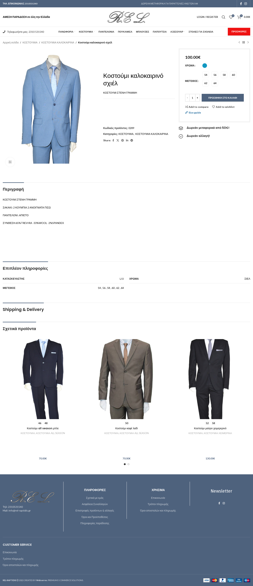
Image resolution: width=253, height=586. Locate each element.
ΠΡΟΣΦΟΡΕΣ (239, 31)
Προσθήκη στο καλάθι (222, 97)
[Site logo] (126, 16)
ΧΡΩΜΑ (190, 65)
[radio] (204, 65)
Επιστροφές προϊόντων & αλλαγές (94, 510)
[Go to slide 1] (125, 464)
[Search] (223, 17)
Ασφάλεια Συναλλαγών (95, 504)
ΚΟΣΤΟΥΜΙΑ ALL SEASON (50, 433)
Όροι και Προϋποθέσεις (95, 516)
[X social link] (117, 140)
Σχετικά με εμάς (94, 497)
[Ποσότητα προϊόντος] (192, 98)
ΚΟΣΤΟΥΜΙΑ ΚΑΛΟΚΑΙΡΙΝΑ (57, 42)
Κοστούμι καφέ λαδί (126, 428)
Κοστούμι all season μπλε (43, 428)
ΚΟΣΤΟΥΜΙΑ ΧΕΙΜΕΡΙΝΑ (218, 433)
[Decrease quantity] (187, 98)
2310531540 (30, 3)
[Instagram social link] (245, 3)
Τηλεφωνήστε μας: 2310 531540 (25, 31)
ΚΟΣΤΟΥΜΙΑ (29, 42)
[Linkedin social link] (127, 140)
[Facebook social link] (241, 3)
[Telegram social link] (131, 140)
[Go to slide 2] (128, 464)
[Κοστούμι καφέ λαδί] (126, 379)
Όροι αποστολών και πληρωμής (158, 510)
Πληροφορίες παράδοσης (94, 523)
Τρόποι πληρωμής (158, 504)
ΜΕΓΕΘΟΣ (191, 80)
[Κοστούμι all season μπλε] (43, 379)
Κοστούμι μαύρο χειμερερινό (210, 428)
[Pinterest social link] (122, 140)
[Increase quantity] (197, 98)
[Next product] (248, 42)
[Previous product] (239, 42)
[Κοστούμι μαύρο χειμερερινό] (210, 379)
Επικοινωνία (158, 497)
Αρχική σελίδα (11, 42)
